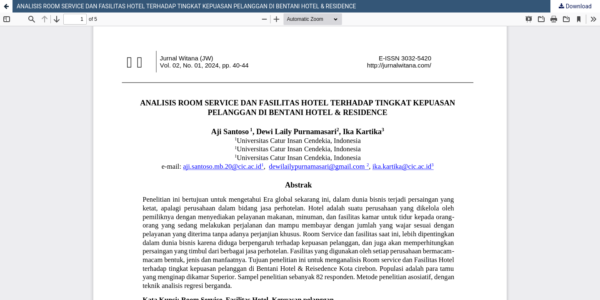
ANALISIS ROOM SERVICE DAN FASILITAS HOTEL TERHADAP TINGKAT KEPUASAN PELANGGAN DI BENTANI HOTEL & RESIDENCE (186, 6)
